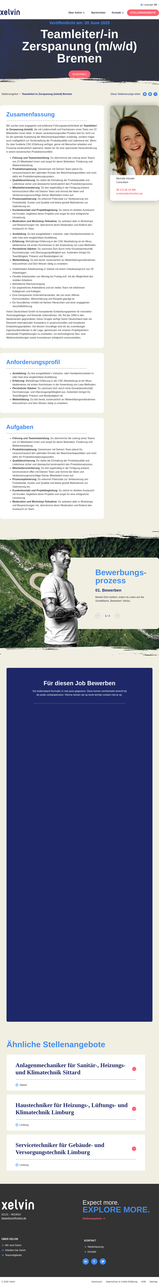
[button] (145, 94)
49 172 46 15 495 (126, 190)
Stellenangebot (10, 94)
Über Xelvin (75, 12)
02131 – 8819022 (11, 1214)
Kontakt (116, 12)
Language (150, 4)
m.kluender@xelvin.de (129, 193)
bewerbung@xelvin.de (14, 1218)
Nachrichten (98, 12)
